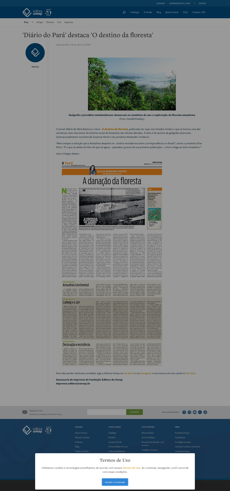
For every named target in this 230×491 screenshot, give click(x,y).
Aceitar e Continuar (115, 482)
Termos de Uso (131, 468)
